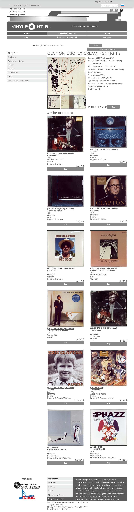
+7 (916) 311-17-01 (18, 12)
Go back (12, 57)
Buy (113, 107)
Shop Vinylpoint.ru (56, 499)
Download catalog (107, 49)
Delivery (51, 487)
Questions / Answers (57, 495)
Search (35, 45)
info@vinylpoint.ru (17, 14)
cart (108, 2)
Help (10, 76)
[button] (83, 59)
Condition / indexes (67, 33)
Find (96, 45)
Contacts (107, 37)
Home (27, 33)
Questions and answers (18, 80)
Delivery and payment (67, 37)
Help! (50, 491)
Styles (26, 37)
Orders (11, 69)
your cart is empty (109, 6)
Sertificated (53, 479)
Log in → (99, 2)
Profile (10, 65)
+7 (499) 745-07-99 (18, 9)
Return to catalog (16, 61)
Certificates (13, 72)
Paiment (52, 482)
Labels (107, 33)
